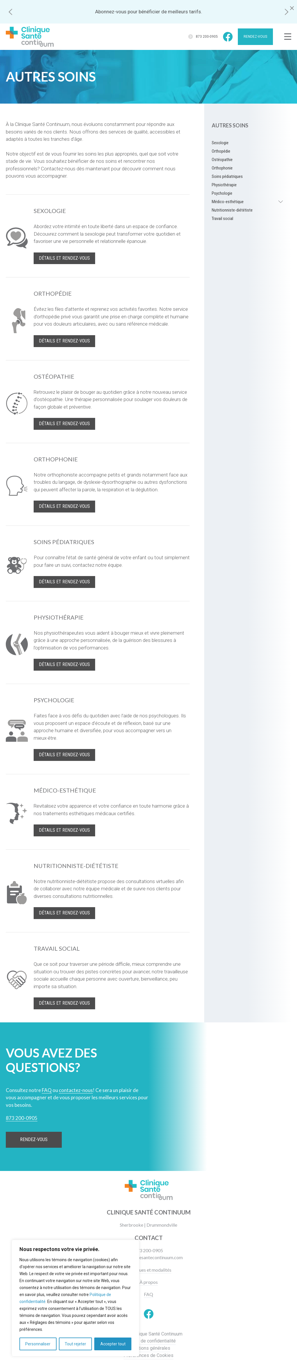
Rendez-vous (255, 37)
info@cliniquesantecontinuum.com (148, 1257)
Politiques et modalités (148, 1270)
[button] (10, 12)
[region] (75, 1298)
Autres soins (230, 125)
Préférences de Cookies (148, 1355)
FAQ (148, 1294)
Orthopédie (221, 151)
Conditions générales (148, 1348)
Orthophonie (222, 168)
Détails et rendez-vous (64, 258)
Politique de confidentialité (148, 1341)
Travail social (222, 218)
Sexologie (220, 142)
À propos (149, 1282)
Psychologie (222, 193)
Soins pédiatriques (227, 176)
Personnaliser (37, 1344)
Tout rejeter (75, 1344)
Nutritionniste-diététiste (232, 210)
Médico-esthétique (228, 201)
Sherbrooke (131, 1225)
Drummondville (161, 1225)
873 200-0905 (207, 37)
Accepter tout (113, 1344)
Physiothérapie (224, 184)
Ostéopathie (222, 159)
